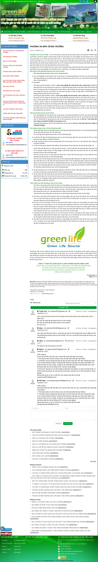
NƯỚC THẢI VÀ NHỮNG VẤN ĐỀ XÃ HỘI (45, 467)
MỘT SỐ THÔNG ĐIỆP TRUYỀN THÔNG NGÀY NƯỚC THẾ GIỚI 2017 (55, 481)
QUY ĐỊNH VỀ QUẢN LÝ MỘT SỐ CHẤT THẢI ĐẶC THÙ (50, 525)
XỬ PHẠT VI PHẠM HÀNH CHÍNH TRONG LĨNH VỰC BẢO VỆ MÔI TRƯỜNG (57, 487)
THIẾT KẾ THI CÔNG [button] (34, 32)
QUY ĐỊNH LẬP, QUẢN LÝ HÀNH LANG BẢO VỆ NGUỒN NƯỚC (53, 511)
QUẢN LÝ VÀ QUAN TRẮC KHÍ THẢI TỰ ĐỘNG (47, 502)
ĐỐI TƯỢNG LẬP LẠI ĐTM (41, 456)
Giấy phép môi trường (10, 56)
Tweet (32, 299)
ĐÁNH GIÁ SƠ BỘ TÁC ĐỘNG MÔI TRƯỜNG (47, 450)
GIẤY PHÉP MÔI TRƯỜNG (41, 453)
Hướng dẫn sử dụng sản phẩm (12, 113)
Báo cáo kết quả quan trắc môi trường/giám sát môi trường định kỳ (14, 103)
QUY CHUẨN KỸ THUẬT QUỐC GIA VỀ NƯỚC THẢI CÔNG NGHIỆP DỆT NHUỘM (58, 522)
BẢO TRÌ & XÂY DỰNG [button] (49, 32)
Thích (85, 311)
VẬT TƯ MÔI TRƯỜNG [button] (64, 32)
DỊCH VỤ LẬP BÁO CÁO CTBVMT (43, 438)
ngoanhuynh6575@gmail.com (57, 349)
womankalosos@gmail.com (55, 341)
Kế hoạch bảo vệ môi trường (12, 71)
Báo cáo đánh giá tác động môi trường (13, 51)
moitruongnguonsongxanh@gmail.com (26, 1)
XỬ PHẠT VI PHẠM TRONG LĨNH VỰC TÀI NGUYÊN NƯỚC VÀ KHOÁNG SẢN (58, 473)
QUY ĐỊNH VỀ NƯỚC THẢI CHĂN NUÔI (45, 505)
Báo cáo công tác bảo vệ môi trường (12, 66)
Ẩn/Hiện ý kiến (63, 307)
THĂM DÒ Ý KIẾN (6, 549)
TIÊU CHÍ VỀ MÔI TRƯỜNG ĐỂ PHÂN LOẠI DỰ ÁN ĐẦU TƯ (52, 435)
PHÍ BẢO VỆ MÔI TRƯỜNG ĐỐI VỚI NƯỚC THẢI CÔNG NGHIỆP (53, 496)
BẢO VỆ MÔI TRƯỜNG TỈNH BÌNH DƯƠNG (46, 493)
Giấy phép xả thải (8, 86)
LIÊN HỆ (4, 546)
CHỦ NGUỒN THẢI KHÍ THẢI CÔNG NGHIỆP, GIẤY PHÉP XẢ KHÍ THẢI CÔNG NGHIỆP (60, 517)
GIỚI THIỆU (5, 540)
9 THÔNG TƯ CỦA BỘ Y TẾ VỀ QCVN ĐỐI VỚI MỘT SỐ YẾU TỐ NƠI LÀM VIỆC (58, 484)
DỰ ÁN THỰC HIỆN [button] (79, 32)
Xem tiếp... (93, 461)
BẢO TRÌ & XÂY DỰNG (18, 543)
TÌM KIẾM (4, 552)
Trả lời (79, 311)
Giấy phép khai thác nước (11, 90)
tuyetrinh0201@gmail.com (58, 311)
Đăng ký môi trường (9, 61)
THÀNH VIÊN (17, 546)
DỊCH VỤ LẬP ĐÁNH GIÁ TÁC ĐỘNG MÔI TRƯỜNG (49, 444)
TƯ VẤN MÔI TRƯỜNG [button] (19, 32)
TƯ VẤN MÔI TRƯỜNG (18, 540)
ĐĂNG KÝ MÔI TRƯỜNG (40, 441)
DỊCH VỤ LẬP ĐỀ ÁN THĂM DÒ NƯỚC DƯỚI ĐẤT (48, 447)
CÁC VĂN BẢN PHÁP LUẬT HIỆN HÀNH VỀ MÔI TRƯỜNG (51, 470)
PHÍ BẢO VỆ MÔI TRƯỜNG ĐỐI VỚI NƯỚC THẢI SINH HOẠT (52, 490)
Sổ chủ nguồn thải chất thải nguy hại (14, 96)
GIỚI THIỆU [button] (7, 32)
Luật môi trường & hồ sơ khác (13, 109)
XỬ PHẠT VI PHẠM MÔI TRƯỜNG (43, 459)
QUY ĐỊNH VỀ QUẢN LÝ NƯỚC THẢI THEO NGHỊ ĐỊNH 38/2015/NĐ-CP (55, 528)
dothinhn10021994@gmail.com (56, 328)
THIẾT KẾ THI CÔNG (6, 543)
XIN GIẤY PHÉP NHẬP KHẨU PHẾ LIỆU (45, 508)
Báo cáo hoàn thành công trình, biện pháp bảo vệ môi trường (14, 81)
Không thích (93, 311)
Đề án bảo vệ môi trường (11, 76)
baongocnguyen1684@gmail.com (60, 380)
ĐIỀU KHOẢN (17, 552)
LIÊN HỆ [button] (88, 32)
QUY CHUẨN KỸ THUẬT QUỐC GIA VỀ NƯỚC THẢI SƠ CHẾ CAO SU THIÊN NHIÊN (59, 514)
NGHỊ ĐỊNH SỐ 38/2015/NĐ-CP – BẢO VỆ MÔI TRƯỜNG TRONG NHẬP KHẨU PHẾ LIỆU (61, 531)
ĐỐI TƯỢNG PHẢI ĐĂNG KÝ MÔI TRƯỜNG (46, 432)
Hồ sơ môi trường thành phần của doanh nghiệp (14, 118)
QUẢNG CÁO (17, 549)
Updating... (43, 1)
